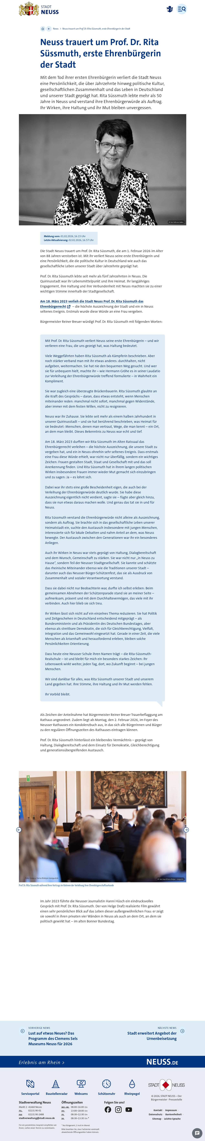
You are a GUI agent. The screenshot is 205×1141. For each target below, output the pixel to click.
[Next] (186, 829)
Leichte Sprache (172, 1118)
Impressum (171, 1110)
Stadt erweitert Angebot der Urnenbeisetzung (152, 1036)
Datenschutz (155, 1114)
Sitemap (156, 1118)
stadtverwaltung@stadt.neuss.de (37, 1118)
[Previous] (18, 829)
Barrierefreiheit (173, 1114)
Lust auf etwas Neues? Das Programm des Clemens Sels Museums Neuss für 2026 (53, 1039)
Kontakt (158, 1110)
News (55, 28)
